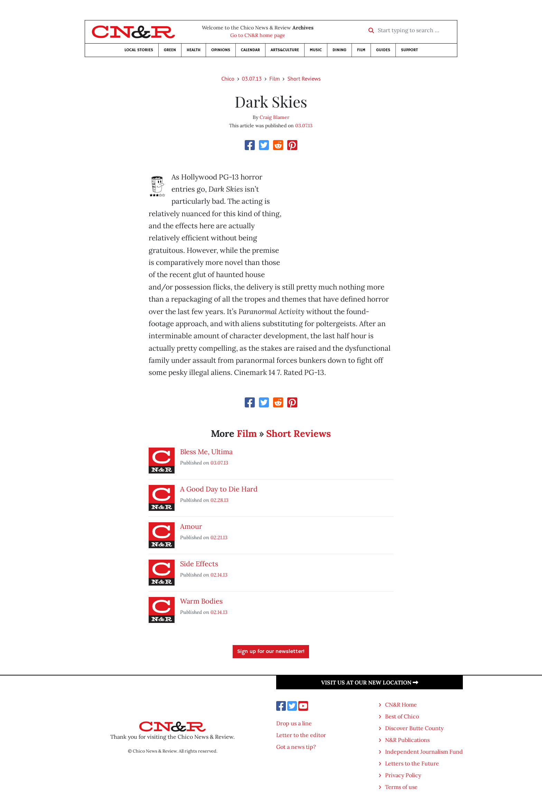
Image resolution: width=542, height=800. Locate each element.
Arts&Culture (285, 50)
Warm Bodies (201, 601)
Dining (339, 50)
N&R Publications (407, 739)
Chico (227, 78)
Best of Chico (402, 716)
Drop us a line (294, 723)
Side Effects (199, 563)
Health (193, 50)
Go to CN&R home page (257, 35)
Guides (383, 50)
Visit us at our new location (369, 682)
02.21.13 (219, 537)
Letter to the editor (301, 735)
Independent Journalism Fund (424, 751)
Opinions (220, 50)
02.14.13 (219, 574)
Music (316, 50)
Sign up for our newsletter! (271, 651)
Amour (191, 526)
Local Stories (138, 50)
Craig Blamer (274, 117)
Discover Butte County (414, 728)
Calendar (250, 50)
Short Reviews (303, 78)
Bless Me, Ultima (206, 451)
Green (170, 50)
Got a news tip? (296, 746)
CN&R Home (401, 704)
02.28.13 (219, 500)
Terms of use (401, 786)
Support (409, 50)
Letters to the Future (412, 763)
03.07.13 (252, 78)
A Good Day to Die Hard (219, 489)
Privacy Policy (403, 775)
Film (361, 50)
